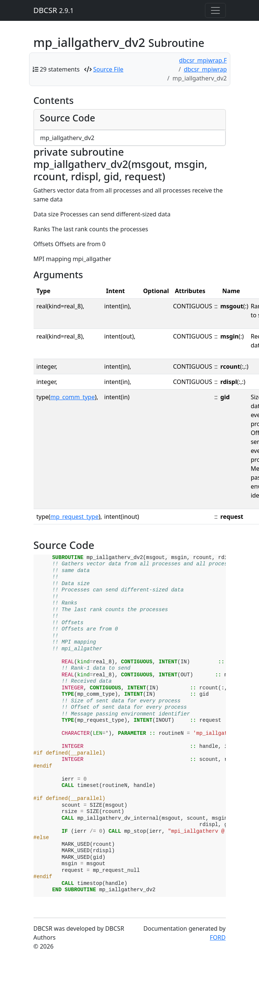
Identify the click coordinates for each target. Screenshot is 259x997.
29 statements (60, 69)
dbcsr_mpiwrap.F (203, 60)
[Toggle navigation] (215, 10)
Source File (108, 69)
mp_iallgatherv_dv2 (67, 138)
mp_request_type (74, 516)
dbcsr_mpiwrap (205, 69)
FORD (217, 937)
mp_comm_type (72, 397)
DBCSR (54, 10)
